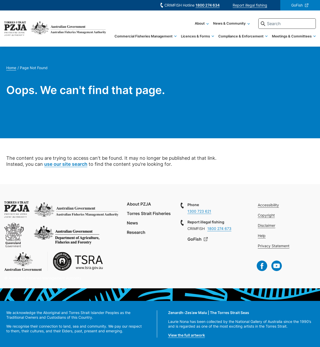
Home (11, 67)
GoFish (297, 5)
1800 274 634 (208, 5)
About (200, 23)
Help (262, 235)
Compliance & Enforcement (241, 36)
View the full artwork (186, 335)
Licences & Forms (195, 36)
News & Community (229, 23)
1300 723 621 (199, 211)
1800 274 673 (219, 228)
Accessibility (268, 205)
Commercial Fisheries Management (144, 36)
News (132, 222)
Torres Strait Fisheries (149, 213)
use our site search (65, 164)
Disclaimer (266, 225)
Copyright (266, 215)
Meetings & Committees (292, 36)
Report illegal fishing (250, 5)
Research (136, 232)
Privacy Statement (273, 246)
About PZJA (139, 204)
